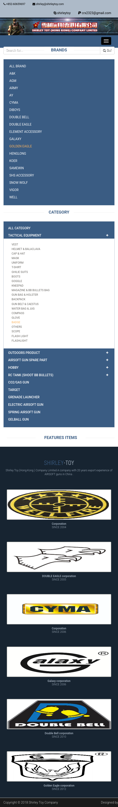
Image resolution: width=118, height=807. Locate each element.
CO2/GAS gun (18, 382)
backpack (18, 299)
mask (15, 258)
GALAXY (15, 139)
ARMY (13, 88)
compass (18, 313)
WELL (13, 197)
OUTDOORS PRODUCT (24, 353)
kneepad (17, 285)
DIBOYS (14, 110)
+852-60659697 (14, 4)
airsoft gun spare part (27, 360)
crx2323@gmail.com (94, 13)
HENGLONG (17, 153)
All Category (19, 228)
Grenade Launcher (24, 397)
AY (11, 95)
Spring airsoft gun (24, 412)
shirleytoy (62, 13)
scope (16, 331)
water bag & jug (23, 308)
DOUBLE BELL (19, 117)
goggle (17, 281)
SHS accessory (21, 175)
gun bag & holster (25, 294)
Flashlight (20, 340)
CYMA (13, 102)
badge (16, 322)
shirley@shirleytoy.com (48, 4)
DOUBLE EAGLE (20, 124)
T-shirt (16, 267)
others (17, 326)
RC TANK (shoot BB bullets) (30, 375)
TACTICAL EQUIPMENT (24, 235)
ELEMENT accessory (25, 132)
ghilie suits (20, 272)
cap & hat (18, 253)
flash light (20, 336)
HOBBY (13, 367)
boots (16, 276)
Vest (15, 244)
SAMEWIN (16, 168)
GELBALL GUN (18, 419)
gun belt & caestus (25, 304)
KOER (13, 161)
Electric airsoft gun (25, 404)
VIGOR (14, 190)
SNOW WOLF (18, 182)
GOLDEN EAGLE (20, 146)
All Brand (17, 66)
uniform (17, 262)
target (14, 390)
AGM (12, 81)
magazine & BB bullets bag (31, 290)
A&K (12, 73)
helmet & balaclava (26, 249)
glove (16, 317)
